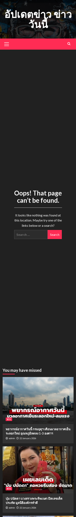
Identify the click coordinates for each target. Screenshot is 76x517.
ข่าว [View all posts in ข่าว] (9, 419)
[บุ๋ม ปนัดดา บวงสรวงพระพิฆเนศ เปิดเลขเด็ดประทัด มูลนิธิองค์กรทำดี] (38, 469)
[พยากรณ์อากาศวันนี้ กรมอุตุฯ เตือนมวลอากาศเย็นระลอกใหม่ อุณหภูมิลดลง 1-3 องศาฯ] (38, 400)
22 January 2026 (27, 438)
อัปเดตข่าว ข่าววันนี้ (38, 19)
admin (12, 438)
